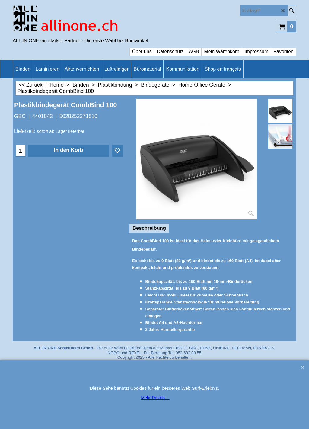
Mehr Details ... (155, 397)
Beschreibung (149, 228)
